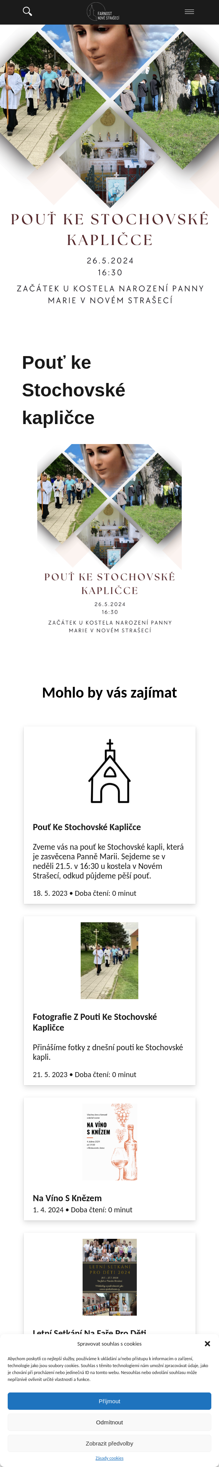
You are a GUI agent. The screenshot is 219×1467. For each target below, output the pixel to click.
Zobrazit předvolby (109, 1443)
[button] (207, 1344)
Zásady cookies (110, 1458)
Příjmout (109, 1401)
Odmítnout (109, 1422)
